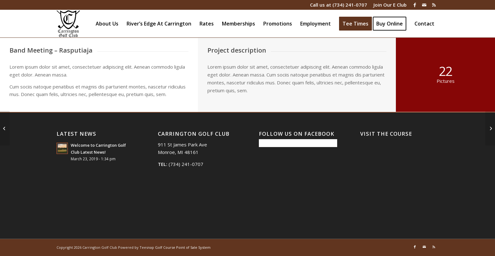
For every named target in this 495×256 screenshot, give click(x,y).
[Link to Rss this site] (433, 4)
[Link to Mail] (424, 4)
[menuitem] (388, 4)
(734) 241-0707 (349, 5)
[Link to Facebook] (414, 4)
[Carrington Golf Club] (68, 23)
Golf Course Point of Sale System (183, 247)
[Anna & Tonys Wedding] (490, 128)
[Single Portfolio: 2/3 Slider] (5, 128)
